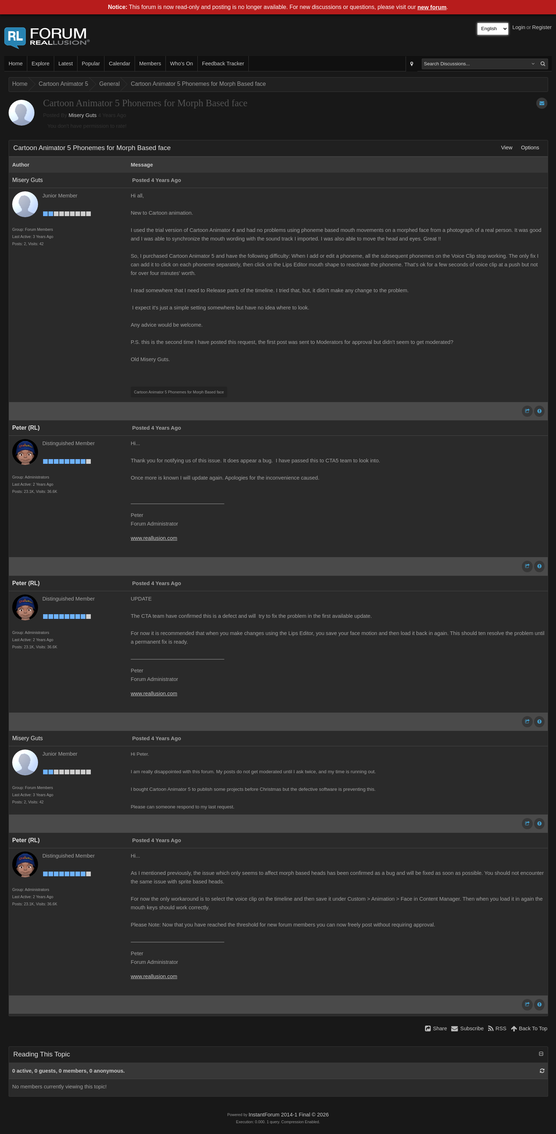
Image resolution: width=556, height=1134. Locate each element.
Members (150, 63)
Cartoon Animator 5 (63, 84)
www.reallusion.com (154, 538)
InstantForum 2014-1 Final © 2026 (288, 1114)
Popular (91, 63)
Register (542, 27)
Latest (65, 63)
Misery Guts (83, 115)
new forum (432, 7)
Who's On (181, 63)
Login (519, 27)
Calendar (119, 63)
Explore (40, 63)
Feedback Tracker (223, 63)
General (109, 84)
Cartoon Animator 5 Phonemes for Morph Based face (198, 84)
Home (15, 63)
